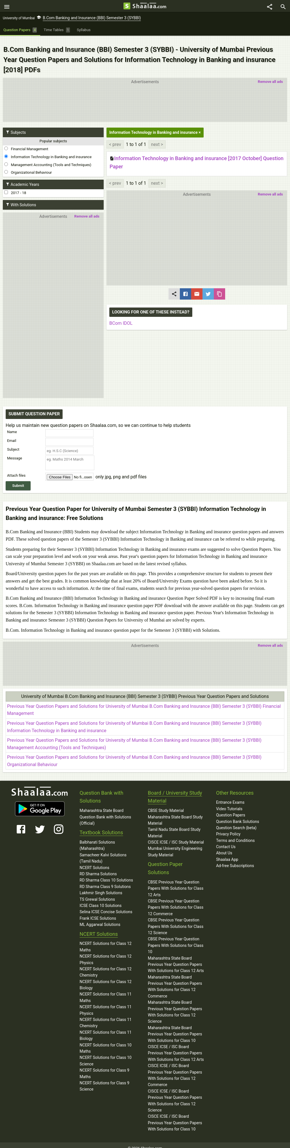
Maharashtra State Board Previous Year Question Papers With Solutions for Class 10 (175, 1028)
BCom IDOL (121, 317)
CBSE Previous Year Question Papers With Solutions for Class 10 (175, 939)
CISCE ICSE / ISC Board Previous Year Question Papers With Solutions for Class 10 (175, 1116)
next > (157, 138)
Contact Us (226, 841)
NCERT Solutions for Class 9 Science (104, 1080)
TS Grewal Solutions (97, 893)
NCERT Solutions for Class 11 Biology (105, 1029)
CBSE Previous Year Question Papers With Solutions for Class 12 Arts (175, 882)
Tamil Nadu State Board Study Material (174, 826)
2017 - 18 (15, 186)
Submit (18, 480)
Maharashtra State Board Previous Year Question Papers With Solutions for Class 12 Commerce (175, 980)
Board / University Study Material (175, 791)
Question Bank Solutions (237, 815)
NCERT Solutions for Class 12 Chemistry (105, 966)
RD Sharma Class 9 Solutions (105, 880)
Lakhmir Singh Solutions (101, 887)
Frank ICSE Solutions (98, 912)
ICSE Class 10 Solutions (100, 899)
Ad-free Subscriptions (235, 859)
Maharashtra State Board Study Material (175, 814)
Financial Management (26, 143)
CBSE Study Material (166, 804)
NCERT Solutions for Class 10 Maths (105, 1042)
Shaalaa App (227, 853)
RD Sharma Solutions (98, 868)
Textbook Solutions (101, 826)
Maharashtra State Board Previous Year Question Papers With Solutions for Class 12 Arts (176, 958)
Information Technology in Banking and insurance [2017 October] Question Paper (196, 156)
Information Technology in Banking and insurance (47, 151)
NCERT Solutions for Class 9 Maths (104, 1067)
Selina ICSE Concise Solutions (106, 906)
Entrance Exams (230, 796)
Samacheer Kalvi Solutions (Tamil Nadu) (103, 852)
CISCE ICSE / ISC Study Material (176, 836)
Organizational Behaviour (28, 166)
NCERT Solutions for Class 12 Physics (105, 953)
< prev (115, 138)
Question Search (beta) (236, 822)
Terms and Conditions (235, 834)
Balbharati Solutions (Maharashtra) (97, 839)
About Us (224, 847)
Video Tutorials (229, 802)
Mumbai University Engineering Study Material (175, 845)
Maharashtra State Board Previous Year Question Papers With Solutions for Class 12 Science (175, 1006)
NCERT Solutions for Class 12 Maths (105, 940)
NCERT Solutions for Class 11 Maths (105, 991)
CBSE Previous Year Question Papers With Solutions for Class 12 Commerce (175, 901)
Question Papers (230, 809)
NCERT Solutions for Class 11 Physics (105, 1004)
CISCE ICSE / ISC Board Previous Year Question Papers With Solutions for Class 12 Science (175, 1094)
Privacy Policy (228, 828)
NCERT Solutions (94, 861)
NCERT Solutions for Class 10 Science (105, 1054)
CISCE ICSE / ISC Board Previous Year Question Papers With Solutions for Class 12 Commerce (175, 1069)
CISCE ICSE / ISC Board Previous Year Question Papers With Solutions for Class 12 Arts (176, 1047)
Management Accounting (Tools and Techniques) (47, 158)
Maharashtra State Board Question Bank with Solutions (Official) (105, 811)
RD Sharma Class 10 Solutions (106, 874)
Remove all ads (270, 76)
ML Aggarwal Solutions (100, 918)
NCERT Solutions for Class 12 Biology (105, 978)
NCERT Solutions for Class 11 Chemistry (105, 1016)
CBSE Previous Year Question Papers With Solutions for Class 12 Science (175, 920)
